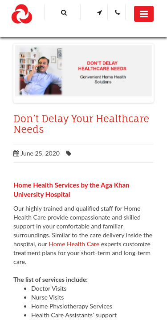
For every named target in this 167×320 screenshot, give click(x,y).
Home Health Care (74, 244)
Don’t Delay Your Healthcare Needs (81, 124)
